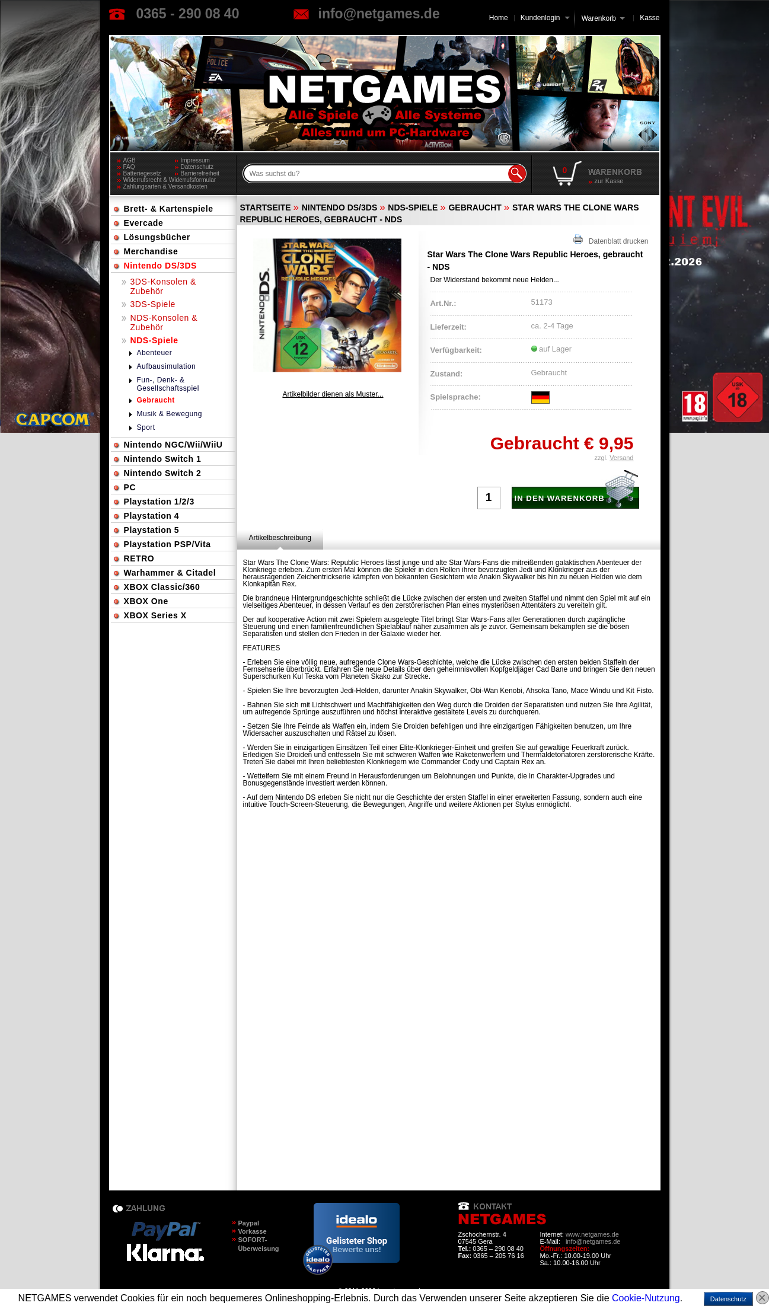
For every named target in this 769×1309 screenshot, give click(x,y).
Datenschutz (197, 167)
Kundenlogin (545, 18)
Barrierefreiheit (200, 173)
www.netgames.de (592, 1234)
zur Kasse (609, 180)
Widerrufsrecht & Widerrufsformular (169, 180)
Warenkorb (599, 17)
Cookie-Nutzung (646, 1298)
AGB (129, 160)
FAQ (129, 167)
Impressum (195, 160)
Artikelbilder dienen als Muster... (332, 394)
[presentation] (280, 538)
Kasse (649, 18)
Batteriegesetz (142, 173)
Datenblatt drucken (611, 239)
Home (498, 18)
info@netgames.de (379, 13)
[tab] (280, 538)
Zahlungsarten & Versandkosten (165, 186)
